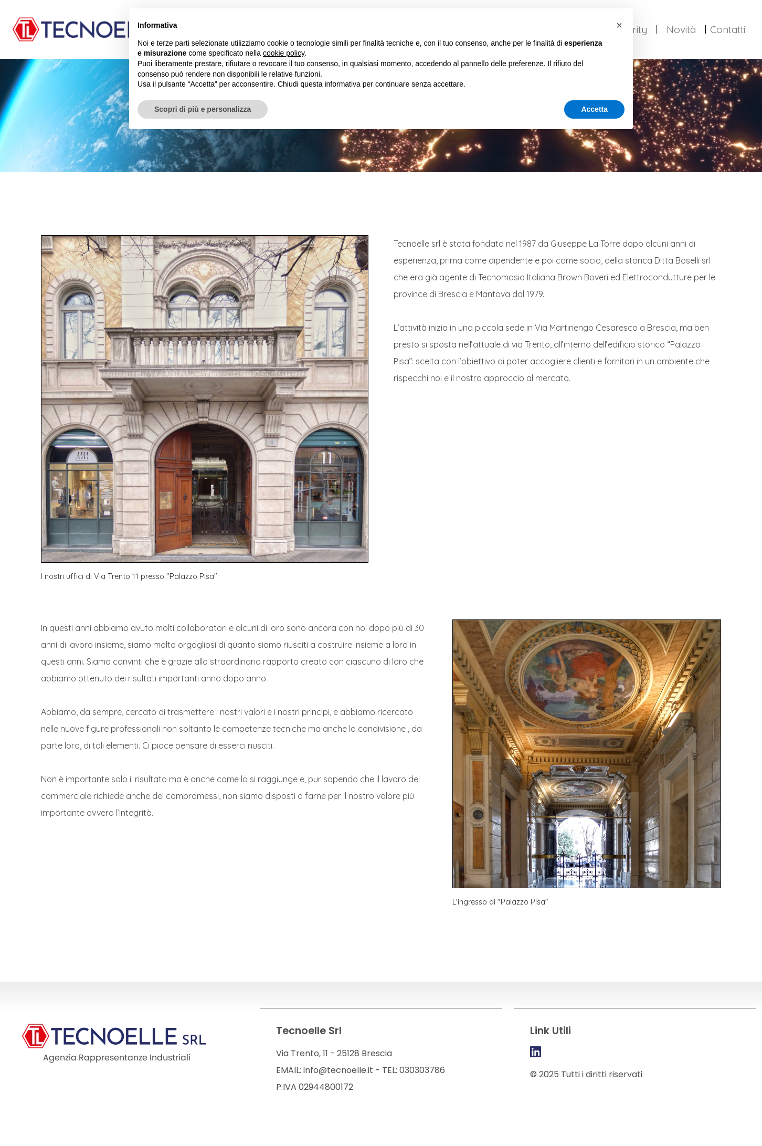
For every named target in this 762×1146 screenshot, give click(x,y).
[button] (619, 25)
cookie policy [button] (283, 53)
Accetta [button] (594, 109)
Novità (681, 29)
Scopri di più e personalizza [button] (202, 109)
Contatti (727, 29)
